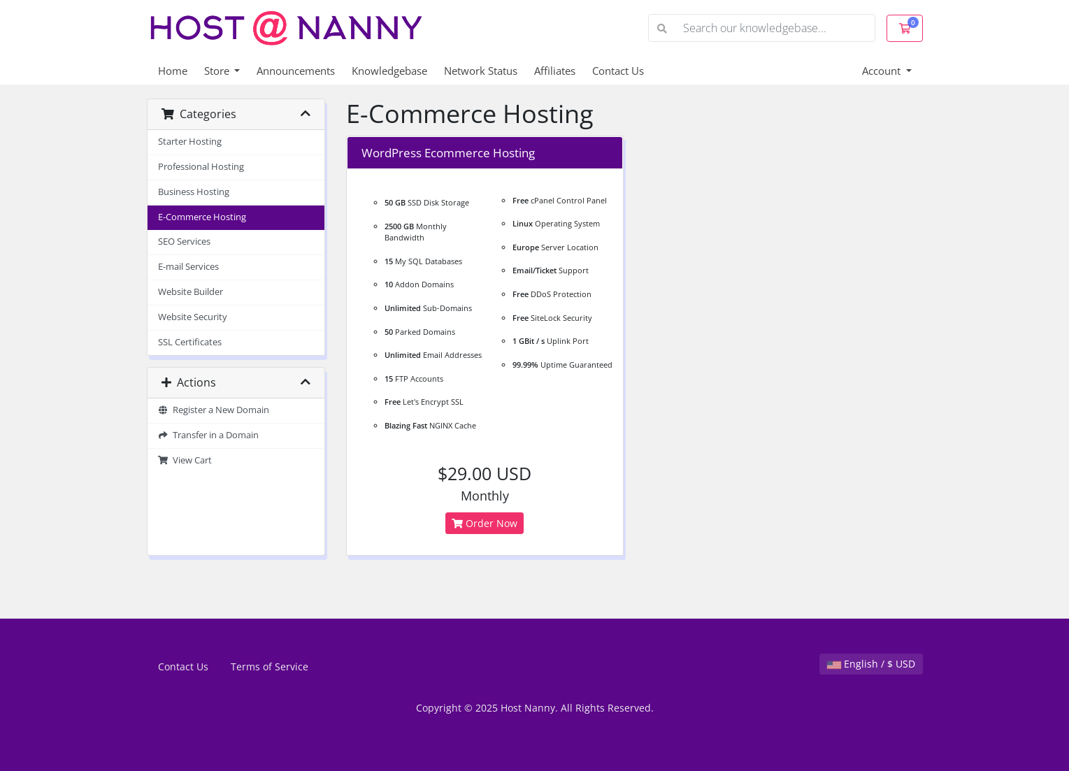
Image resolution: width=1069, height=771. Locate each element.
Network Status (480, 71)
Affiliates (554, 71)
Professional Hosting (201, 167)
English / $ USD (871, 663)
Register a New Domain (214, 410)
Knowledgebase (389, 71)
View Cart (185, 460)
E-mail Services (188, 267)
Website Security (192, 317)
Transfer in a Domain (208, 435)
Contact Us (618, 71)
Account (882, 71)
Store (218, 71)
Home (172, 71)
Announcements (296, 71)
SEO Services (184, 241)
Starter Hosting (190, 141)
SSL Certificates (190, 342)
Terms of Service (269, 666)
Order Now (484, 523)
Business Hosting (193, 192)
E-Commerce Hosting (202, 217)
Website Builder (190, 292)
